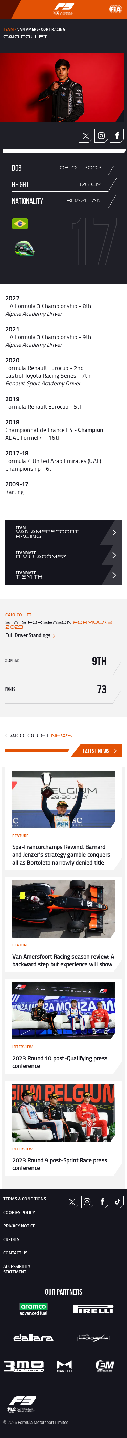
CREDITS (11, 1239)
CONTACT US (15, 1253)
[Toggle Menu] (2, 4)
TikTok (117, 1202)
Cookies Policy (19, 1212)
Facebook (117, 136)
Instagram (101, 136)
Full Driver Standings (31, 635)
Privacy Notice (19, 1226)
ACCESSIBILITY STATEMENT (16, 1269)
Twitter (86, 136)
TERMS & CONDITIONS (24, 1199)
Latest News (100, 751)
